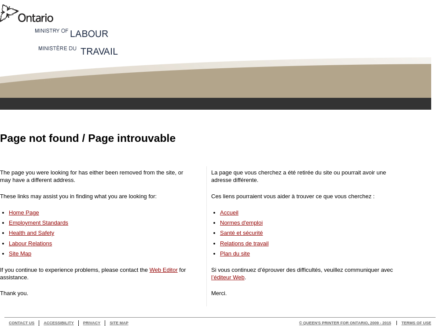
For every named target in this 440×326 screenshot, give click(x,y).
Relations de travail (244, 243)
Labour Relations (30, 243)
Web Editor (164, 270)
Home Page (24, 212)
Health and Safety (31, 233)
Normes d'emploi (241, 222)
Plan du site (235, 253)
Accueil (229, 212)
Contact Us (21, 323)
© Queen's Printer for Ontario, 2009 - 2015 (345, 323)
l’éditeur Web (228, 277)
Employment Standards (38, 222)
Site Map (20, 253)
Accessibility (59, 323)
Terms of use (416, 323)
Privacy (91, 323)
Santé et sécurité (241, 233)
